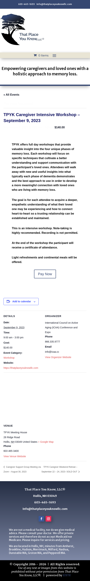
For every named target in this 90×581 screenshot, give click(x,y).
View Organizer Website (58, 357)
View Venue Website (15, 456)
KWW (67, 575)
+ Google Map (46, 441)
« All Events (11, 94)
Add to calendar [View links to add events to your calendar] (21, 301)
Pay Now (45, 274)
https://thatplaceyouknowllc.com (21, 367)
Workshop (9, 357)
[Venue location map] (45, 398)
